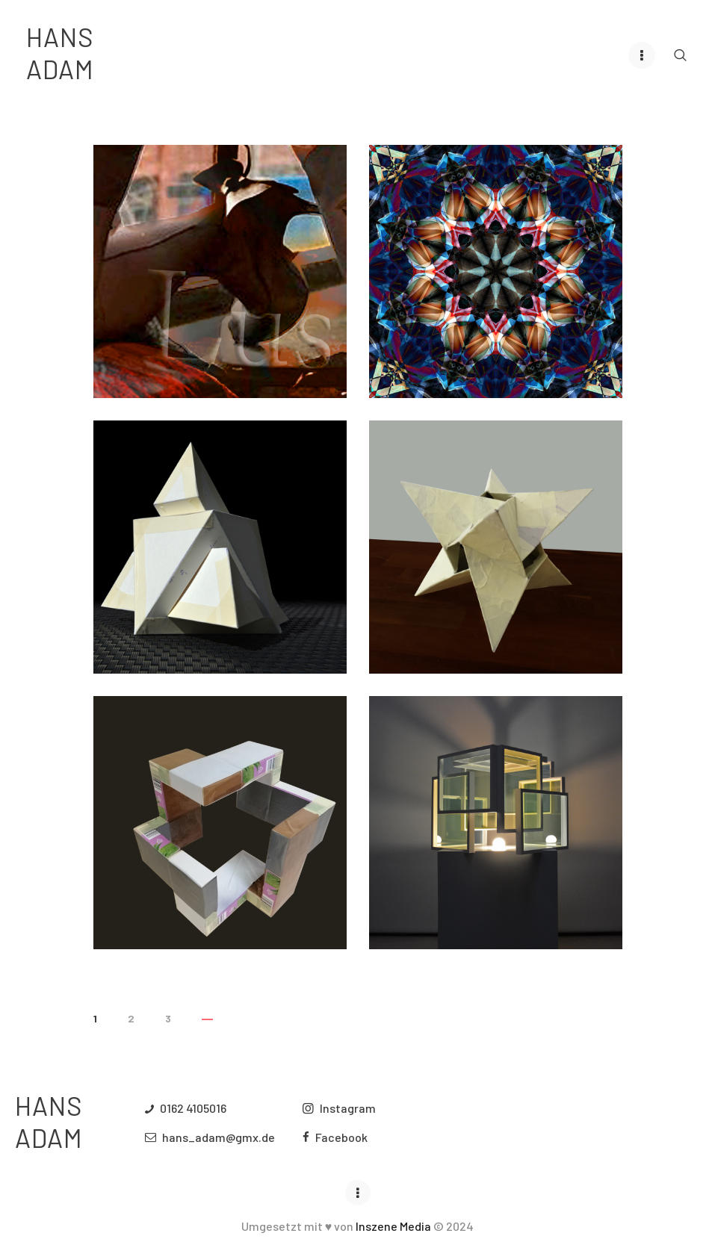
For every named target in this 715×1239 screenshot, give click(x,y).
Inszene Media (393, 1225)
